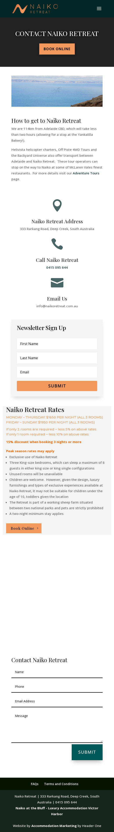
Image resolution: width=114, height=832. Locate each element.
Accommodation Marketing (54, 825)
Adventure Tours (86, 173)
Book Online (57, 48)
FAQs (34, 784)
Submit (87, 752)
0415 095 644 (57, 267)
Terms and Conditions (61, 784)
